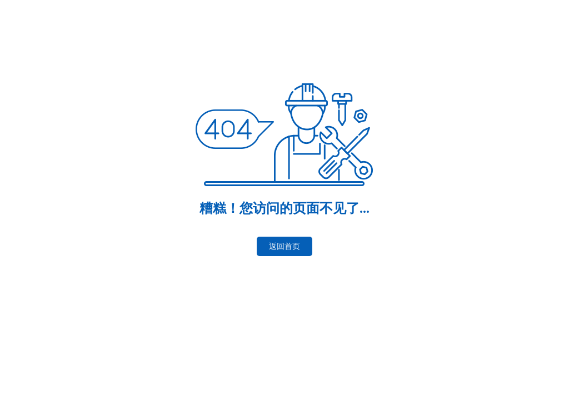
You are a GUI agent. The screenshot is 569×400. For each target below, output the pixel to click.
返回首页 (284, 246)
